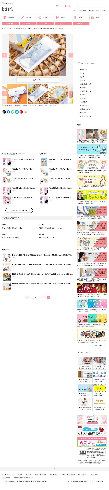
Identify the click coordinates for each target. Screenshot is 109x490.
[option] (37, 55)
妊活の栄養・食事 (85, 84)
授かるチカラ (53, 105)
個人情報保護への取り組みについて (80, 481)
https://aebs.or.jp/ (91, 457)
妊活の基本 (17, 105)
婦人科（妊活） (8, 105)
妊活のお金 (83, 105)
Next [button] (71, 55)
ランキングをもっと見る (19, 210)
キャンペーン (63, 24)
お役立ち (25, 105)
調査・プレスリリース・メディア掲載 (74, 475)
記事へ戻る (37, 80)
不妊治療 (83, 87)
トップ (4, 28)
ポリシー (29, 475)
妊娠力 (82, 77)
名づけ (42, 17)
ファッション (33, 105)
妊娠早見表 (8, 17)
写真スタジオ (81, 24)
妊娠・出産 (82, 10)
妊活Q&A (83, 112)
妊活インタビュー (85, 109)
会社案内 (99, 481)
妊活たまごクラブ (43, 105)
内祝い (67, 6)
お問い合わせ (6, 477)
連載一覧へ (98, 345)
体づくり (83, 80)
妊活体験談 (83, 102)
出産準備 (60, 17)
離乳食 (77, 17)
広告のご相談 (94, 475)
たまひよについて (7, 475)
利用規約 (19, 475)
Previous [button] (4, 55)
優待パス (95, 17)
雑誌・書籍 (10, 24)
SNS (46, 24)
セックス (83, 95)
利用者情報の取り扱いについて (23, 477)
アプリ (28, 24)
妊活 (103, 10)
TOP (74, 10)
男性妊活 (83, 98)
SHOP (59, 6)
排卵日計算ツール (85, 91)
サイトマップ (54, 475)
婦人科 (82, 73)
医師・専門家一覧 (40, 475)
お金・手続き (26, 17)
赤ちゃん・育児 (94, 10)
